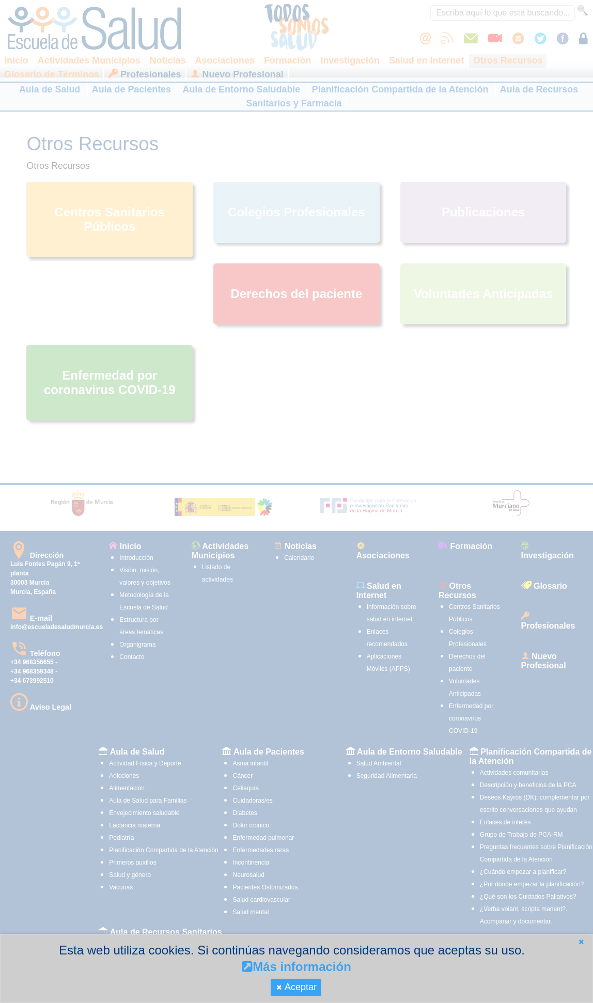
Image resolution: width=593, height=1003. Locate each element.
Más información (296, 967)
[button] (581, 942)
